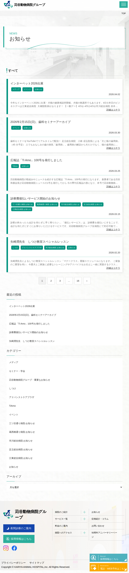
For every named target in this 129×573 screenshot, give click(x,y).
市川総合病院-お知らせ (71, 210)
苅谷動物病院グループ (24, 5)
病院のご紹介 (61, 520)
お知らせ (39, 90)
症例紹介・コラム (100, 527)
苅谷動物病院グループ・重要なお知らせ (29, 388)
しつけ (16, 255)
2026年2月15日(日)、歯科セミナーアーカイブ (32, 323)
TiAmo (15, 170)
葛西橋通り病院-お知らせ (48, 210)
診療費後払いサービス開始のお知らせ (28, 340)
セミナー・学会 (17, 379)
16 (78, 289)
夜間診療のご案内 (20, 531)
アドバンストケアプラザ (32, 255)
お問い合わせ (98, 534)
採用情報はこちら (21, 541)
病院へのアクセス (63, 541)
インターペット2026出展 (22, 314)
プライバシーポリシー (12, 565)
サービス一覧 (61, 527)
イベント (28, 90)
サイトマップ (34, 565)
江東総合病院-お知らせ (22, 215)
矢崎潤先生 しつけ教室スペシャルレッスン (32, 349)
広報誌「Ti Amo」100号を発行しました (29, 331)
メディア (16, 90)
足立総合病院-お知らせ (93, 210)
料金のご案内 (61, 534)
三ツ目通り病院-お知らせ (23, 210)
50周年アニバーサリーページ (104, 543)
